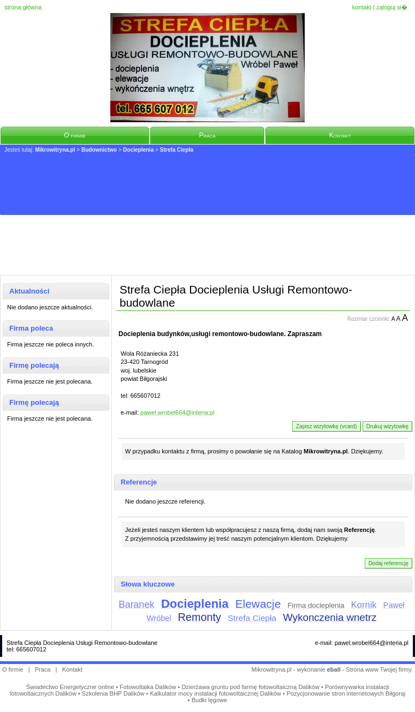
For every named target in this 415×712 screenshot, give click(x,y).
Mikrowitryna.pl (55, 150)
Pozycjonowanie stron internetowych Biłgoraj (346, 693)
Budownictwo (99, 150)
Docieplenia (138, 150)
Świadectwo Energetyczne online (70, 687)
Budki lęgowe (209, 700)
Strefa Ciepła (176, 150)
